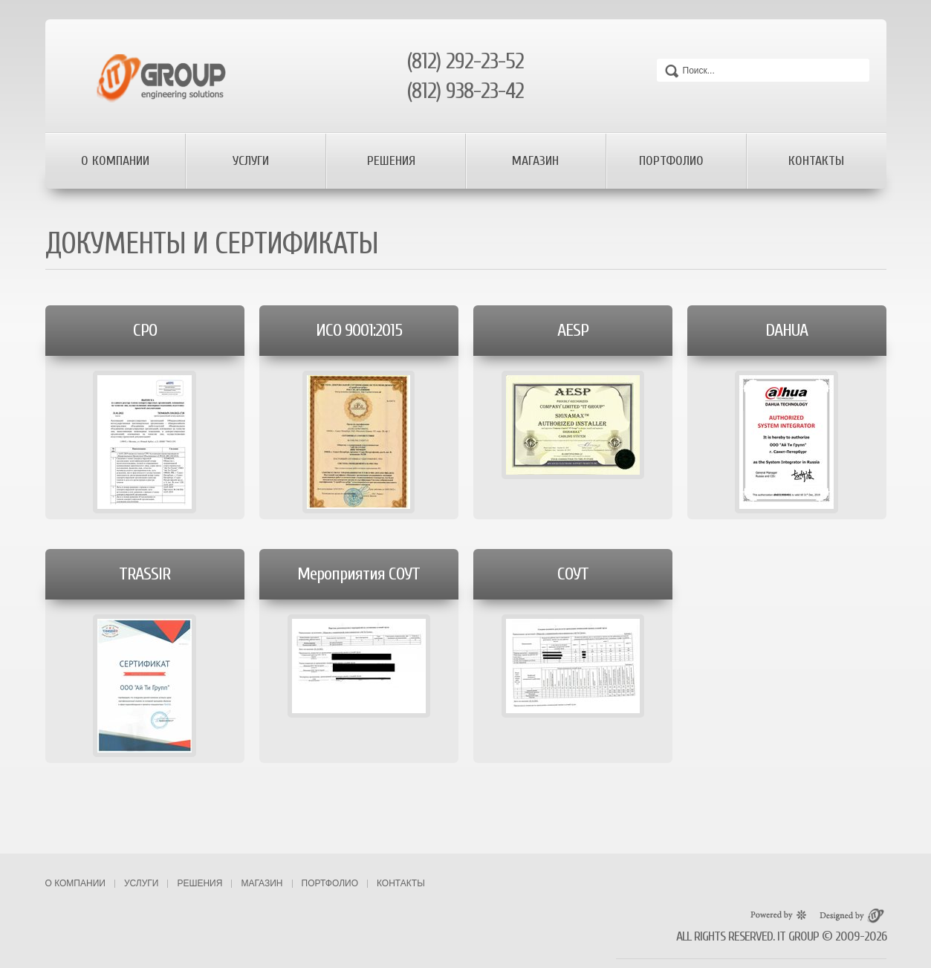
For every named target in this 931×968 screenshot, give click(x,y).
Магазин (535, 161)
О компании (115, 161)
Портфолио (673, 161)
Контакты (816, 161)
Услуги (253, 161)
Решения (393, 161)
